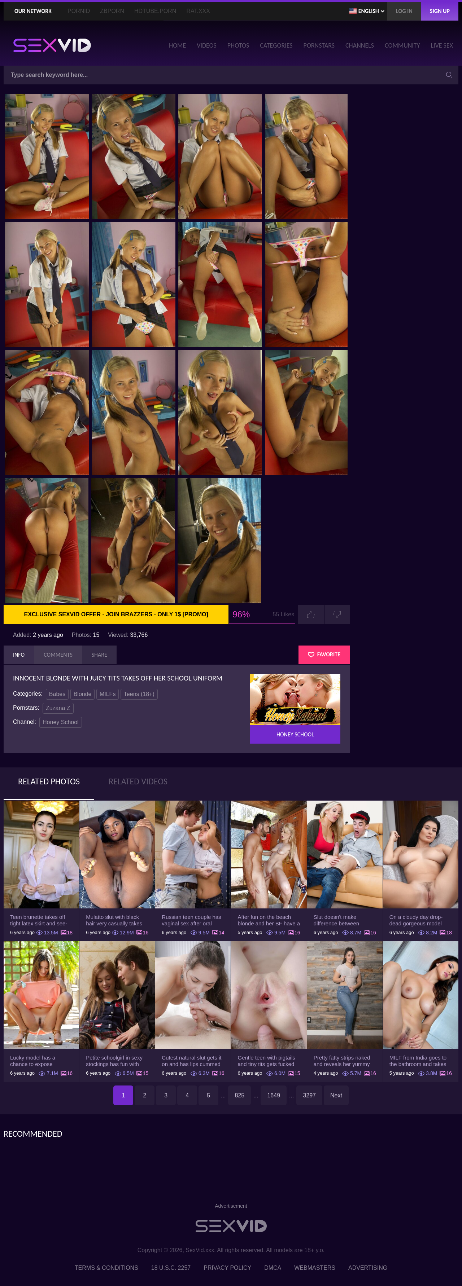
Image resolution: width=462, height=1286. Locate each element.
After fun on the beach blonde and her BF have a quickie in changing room (268, 920)
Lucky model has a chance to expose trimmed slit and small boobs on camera (36, 1060)
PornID (78, 11)
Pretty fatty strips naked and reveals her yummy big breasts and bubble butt (342, 1060)
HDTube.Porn (155, 11)
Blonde (83, 694)
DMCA (272, 1268)
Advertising (367, 1268)
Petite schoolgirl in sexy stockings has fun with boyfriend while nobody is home (116, 1060)
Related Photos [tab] (49, 781)
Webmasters (314, 1268)
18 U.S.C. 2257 (171, 1268)
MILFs (108, 694)
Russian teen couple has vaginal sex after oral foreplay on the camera (191, 920)
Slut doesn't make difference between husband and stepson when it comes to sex (339, 920)
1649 (273, 1095)
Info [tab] (19, 654)
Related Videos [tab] (138, 781)
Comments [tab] (58, 654)
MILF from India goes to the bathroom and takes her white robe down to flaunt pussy (417, 1060)
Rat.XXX (198, 11)
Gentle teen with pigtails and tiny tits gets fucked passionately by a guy (266, 1060)
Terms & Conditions (106, 1268)
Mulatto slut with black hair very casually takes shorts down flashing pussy (114, 920)
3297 (309, 1095)
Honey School (61, 722)
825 (239, 1095)
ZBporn (112, 11)
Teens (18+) (139, 694)
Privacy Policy (227, 1268)
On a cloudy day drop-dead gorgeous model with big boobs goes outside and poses (416, 920)
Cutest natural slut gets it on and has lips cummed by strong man (191, 1060)
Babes (57, 694)
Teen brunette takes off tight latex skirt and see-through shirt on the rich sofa (38, 920)
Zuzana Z (58, 708)
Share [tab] (99, 654)
